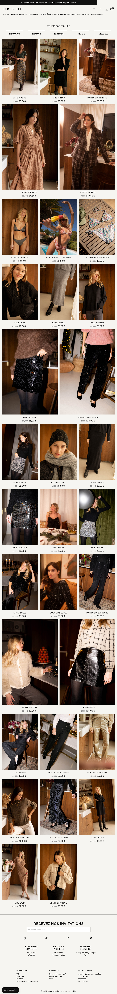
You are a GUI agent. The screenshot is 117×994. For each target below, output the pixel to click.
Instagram (24, 938)
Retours (19, 979)
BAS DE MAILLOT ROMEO (58, 257)
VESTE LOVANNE (58, 902)
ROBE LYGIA (19, 902)
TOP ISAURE (19, 772)
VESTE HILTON (29, 707)
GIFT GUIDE (45, 14)
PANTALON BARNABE (97, 612)
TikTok (46, 938)
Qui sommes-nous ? (57, 974)
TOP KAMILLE (19, 612)
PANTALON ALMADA (88, 417)
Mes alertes (83, 981)
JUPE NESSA (19, 482)
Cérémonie (34, 14)
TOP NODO (58, 547)
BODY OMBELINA (58, 612)
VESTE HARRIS (87, 192)
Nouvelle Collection (19, 14)
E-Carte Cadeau (59, 14)
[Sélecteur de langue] (95, 9)
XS (14, 33)
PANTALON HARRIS (97, 97)
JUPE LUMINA (97, 547)
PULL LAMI (19, 322)
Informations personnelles (89, 974)
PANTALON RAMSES (97, 772)
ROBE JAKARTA (29, 192)
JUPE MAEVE (19, 97)
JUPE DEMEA (58, 322)
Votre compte (85, 970)
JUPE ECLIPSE (29, 417)
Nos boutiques (83, 14)
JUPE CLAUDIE (19, 547)
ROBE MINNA (58, 97)
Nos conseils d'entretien (27, 981)
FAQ (17, 974)
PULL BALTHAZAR (19, 837)
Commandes (83, 976)
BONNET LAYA (58, 482)
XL (102, 33)
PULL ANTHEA (97, 322)
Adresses (82, 979)
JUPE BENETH (87, 707)
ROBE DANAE (97, 837)
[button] (10, 990)
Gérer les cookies (69, 991)
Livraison (20, 976)
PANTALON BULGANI (58, 772)
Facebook (68, 938)
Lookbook (71, 14)
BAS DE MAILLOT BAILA (97, 257)
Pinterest (90, 938)
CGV (51, 979)
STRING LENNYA (19, 257)
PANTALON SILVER (58, 837)
